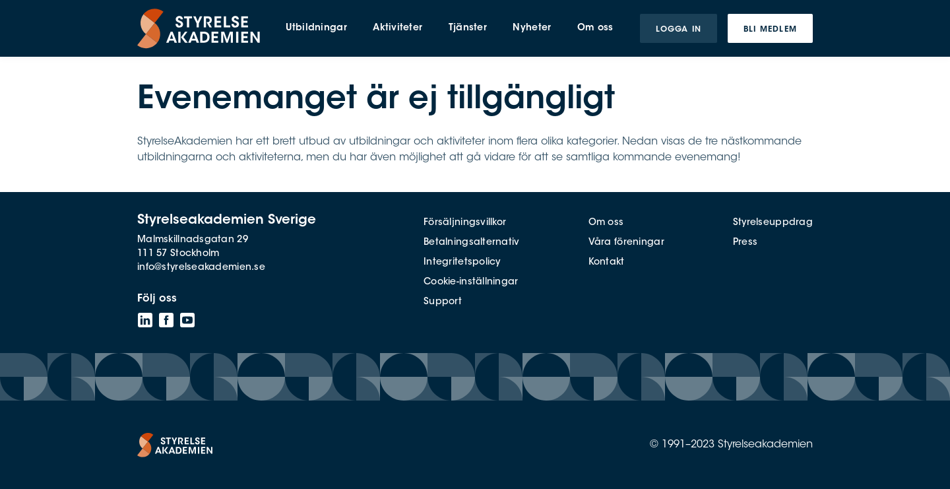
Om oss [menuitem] (595, 28)
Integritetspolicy (462, 262)
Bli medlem (770, 30)
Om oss (606, 223)
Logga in (678, 30)
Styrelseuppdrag (773, 223)
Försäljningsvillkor (465, 223)
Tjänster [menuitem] (468, 28)
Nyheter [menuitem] (532, 28)
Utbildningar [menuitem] (316, 28)
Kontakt (606, 262)
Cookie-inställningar (471, 282)
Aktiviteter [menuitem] (397, 28)
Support (443, 302)
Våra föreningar (626, 242)
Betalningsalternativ (472, 242)
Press (745, 242)
